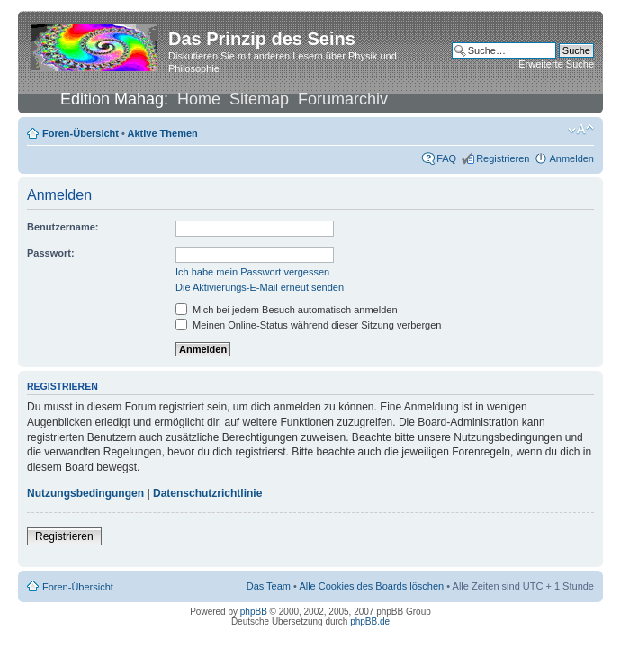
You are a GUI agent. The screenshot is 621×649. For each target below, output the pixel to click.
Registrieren (502, 158)
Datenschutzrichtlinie (207, 493)
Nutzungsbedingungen (85, 493)
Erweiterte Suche (556, 64)
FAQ (446, 158)
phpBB (253, 612)
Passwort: (51, 253)
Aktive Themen (163, 133)
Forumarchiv (343, 99)
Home (198, 99)
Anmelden (571, 158)
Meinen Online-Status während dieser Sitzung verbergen (308, 325)
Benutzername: (62, 226)
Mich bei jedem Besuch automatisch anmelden (287, 309)
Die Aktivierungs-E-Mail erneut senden (260, 287)
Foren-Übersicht (80, 133)
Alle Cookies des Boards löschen (371, 586)
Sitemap (259, 99)
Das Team (269, 586)
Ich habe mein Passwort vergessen (252, 271)
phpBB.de (370, 621)
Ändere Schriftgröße (581, 130)
